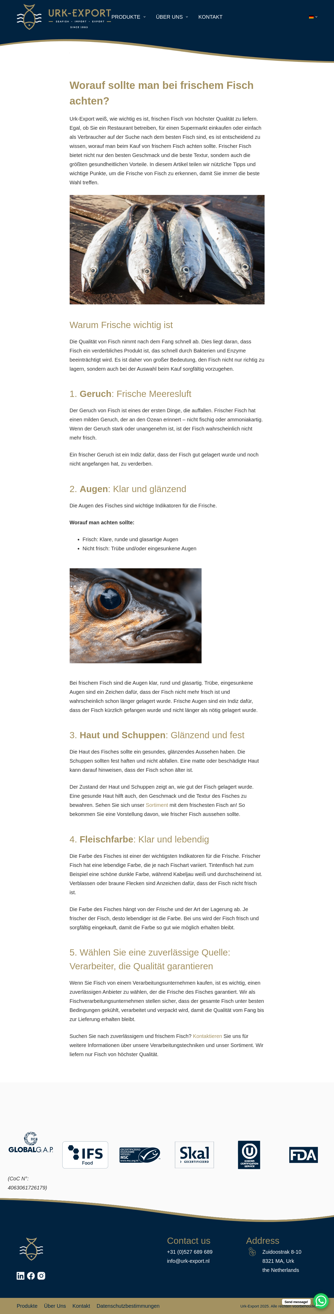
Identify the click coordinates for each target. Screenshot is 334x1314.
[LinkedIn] (20, 1276)
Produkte (130, 17)
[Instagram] (41, 1276)
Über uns (173, 17)
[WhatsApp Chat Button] (321, 1301)
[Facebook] (31, 1276)
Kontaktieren (207, 1036)
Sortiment (157, 805)
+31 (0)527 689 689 (190, 1252)
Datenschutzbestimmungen (128, 1306)
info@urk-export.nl (188, 1261)
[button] (313, 16)
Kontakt (210, 17)
